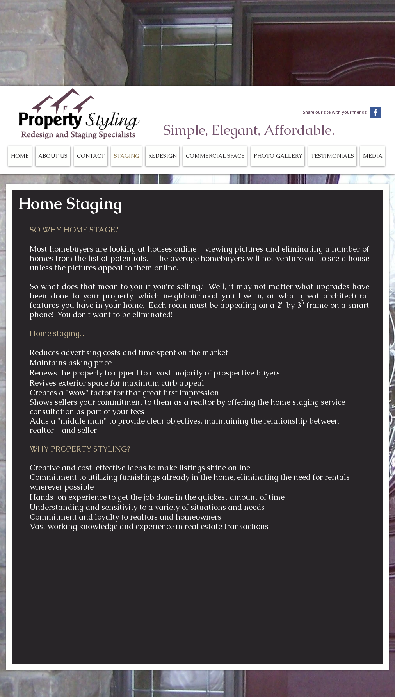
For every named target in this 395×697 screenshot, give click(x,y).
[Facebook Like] (337, 99)
